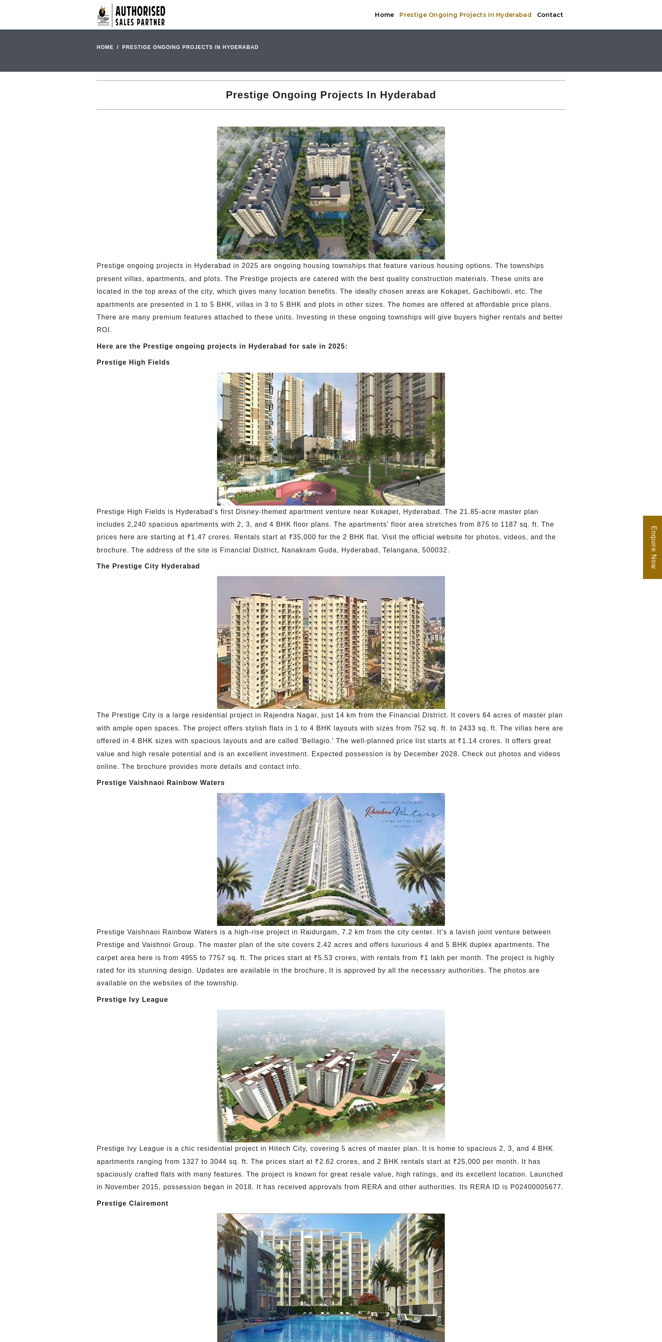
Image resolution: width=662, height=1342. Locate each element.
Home (384, 15)
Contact (550, 15)
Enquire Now (653, 547)
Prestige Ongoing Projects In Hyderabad (465, 15)
